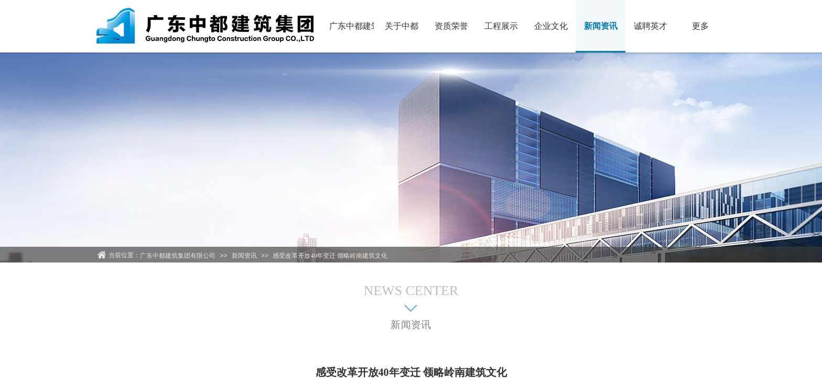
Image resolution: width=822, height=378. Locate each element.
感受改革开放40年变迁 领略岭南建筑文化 (330, 255)
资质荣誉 (451, 26)
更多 (700, 26)
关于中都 (401, 26)
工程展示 (501, 26)
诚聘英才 (650, 26)
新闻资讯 (601, 26)
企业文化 (551, 26)
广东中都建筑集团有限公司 (351, 26)
